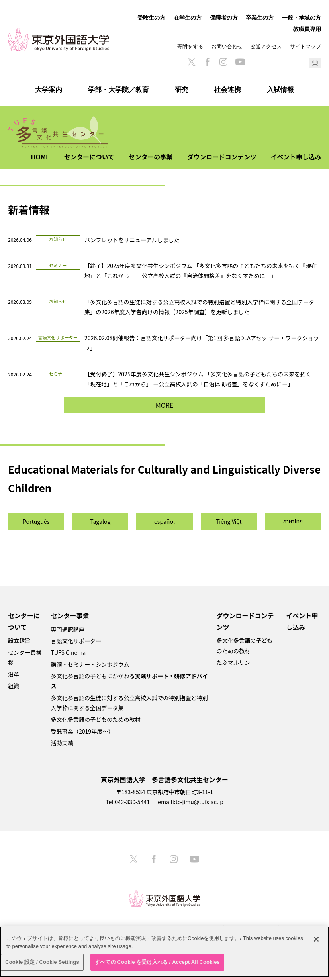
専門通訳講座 (67, 629)
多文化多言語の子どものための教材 (96, 719)
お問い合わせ (227, 46)
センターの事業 (149, 156)
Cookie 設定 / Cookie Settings (42, 962)
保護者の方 (224, 17)
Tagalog (100, 521)
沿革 (13, 674)
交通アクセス (266, 46)
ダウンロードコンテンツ (221, 156)
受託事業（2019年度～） (82, 731)
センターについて (86, 156)
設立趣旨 (19, 640)
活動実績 (62, 743)
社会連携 (227, 90)
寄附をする (190, 46)
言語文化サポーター (76, 641)
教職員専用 (307, 29)
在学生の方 (188, 17)
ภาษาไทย (293, 521)
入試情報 (280, 90)
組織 (13, 686)
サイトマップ (305, 46)
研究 (181, 90)
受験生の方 (151, 17)
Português (36, 521)
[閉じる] (316, 939)
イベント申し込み (295, 156)
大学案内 (48, 90)
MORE (164, 405)
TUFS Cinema (68, 652)
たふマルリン (233, 662)
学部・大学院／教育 (118, 90)
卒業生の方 (260, 17)
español (164, 521)
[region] (164, 951)
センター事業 (70, 615)
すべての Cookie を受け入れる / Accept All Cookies (157, 962)
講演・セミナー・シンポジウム (90, 664)
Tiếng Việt (229, 521)
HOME (37, 156)
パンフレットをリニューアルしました (132, 240)
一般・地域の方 (301, 17)
